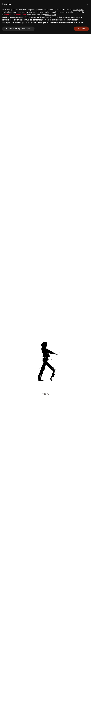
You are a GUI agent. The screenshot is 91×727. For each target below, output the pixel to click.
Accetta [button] (81, 722)
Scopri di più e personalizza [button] (18, 722)
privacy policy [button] (78, 703)
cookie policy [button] (50, 708)
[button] (88, 697)
